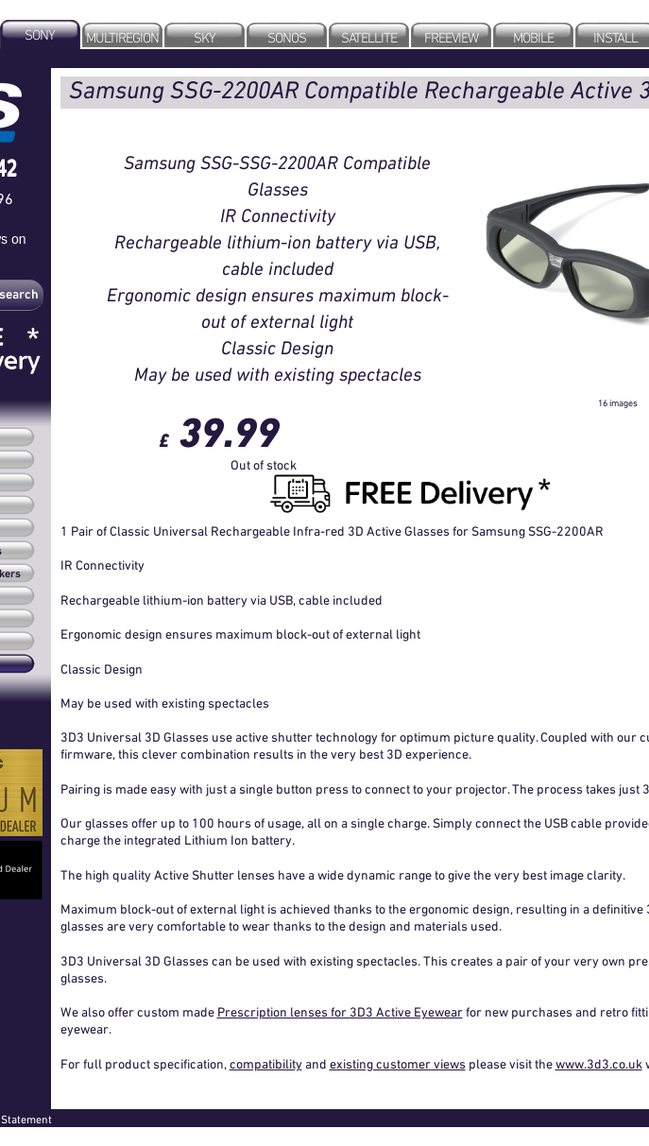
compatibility (266, 1063)
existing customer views (398, 1063)
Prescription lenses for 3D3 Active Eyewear (340, 1011)
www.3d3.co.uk (598, 1063)
